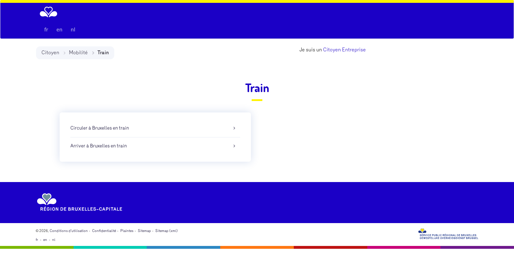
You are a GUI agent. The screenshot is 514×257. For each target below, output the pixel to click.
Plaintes (126, 231)
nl (73, 29)
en (59, 29)
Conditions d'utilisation (69, 231)
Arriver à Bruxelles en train (98, 146)
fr (46, 29)
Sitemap (144, 231)
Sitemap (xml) (166, 231)
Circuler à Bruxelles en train (99, 128)
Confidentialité (104, 231)
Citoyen (50, 53)
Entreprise (354, 50)
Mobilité (78, 53)
